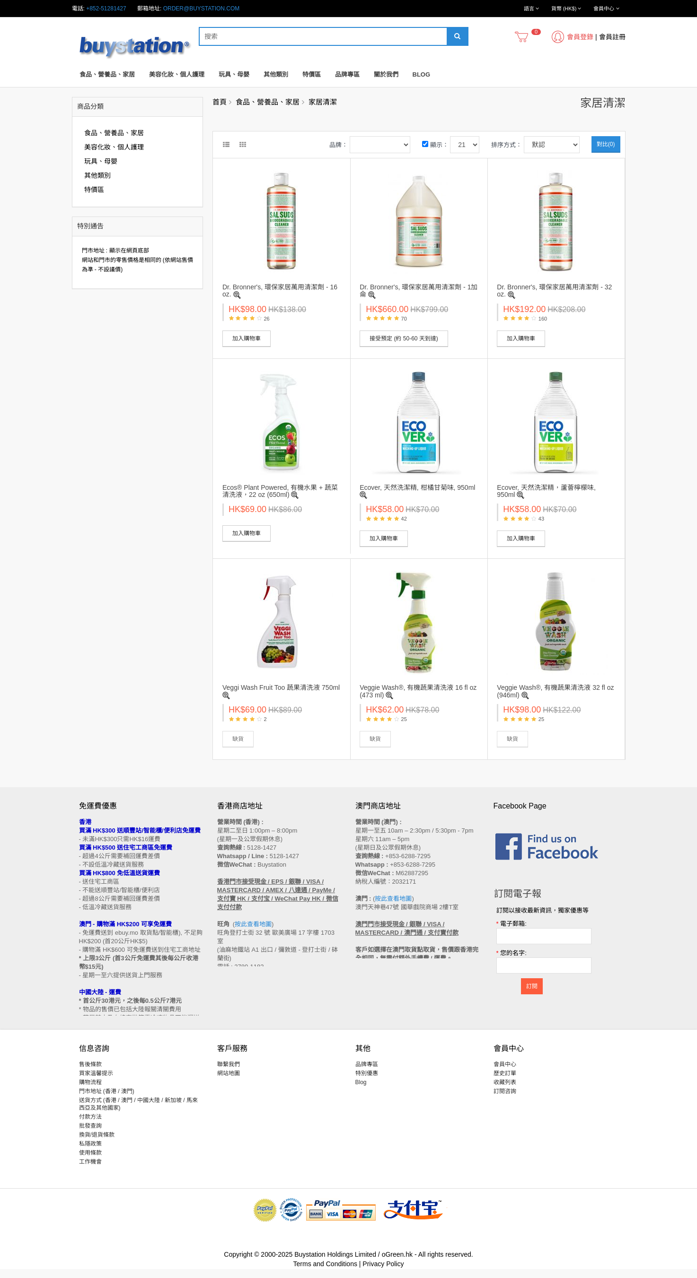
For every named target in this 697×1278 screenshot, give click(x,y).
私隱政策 (90, 1152)
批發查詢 (90, 1134)
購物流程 (90, 1091)
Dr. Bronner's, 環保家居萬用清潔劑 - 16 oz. (279, 290)
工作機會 (90, 1170)
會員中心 (505, 1073)
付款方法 (90, 1125)
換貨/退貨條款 (97, 1143)
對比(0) (606, 144)
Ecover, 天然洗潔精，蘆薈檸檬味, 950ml (546, 491)
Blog (422, 74)
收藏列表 (505, 1091)
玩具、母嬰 (234, 74)
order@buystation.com (201, 8)
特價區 (311, 74)
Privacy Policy (383, 1273)
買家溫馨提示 (96, 1082)
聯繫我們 (228, 1073)
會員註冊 (612, 37)
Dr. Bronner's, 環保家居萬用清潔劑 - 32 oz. (554, 290)
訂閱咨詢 (505, 1100)
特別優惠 (366, 1082)
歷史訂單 (505, 1082)
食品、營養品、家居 (107, 74)
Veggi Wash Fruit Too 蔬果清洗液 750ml (281, 687)
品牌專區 (347, 74)
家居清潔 (323, 102)
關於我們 (386, 74)
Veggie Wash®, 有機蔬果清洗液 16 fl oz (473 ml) (418, 691)
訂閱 (532, 986)
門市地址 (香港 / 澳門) (106, 1100)
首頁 (219, 102)
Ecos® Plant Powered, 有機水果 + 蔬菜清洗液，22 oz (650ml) (280, 491)
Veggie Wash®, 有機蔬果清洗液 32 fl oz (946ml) (555, 691)
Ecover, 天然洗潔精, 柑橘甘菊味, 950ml (417, 487)
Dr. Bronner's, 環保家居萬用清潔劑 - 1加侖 (418, 290)
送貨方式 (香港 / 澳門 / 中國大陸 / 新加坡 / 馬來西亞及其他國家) (138, 1113)
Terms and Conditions (325, 1273)
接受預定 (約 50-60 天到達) (404, 338)
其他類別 (276, 74)
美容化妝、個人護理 (176, 74)
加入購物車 (246, 338)
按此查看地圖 (253, 924)
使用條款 (90, 1161)
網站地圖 (228, 1082)
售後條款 (90, 1073)
